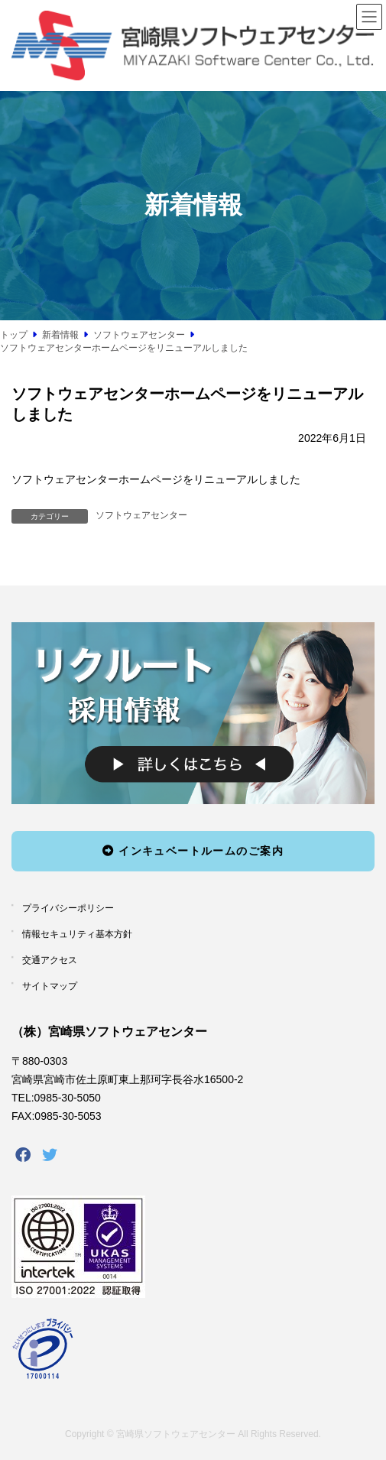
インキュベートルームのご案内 (193, 850)
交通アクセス (49, 960)
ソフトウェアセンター (141, 515)
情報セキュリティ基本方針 (77, 934)
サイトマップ (49, 985)
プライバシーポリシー (68, 908)
